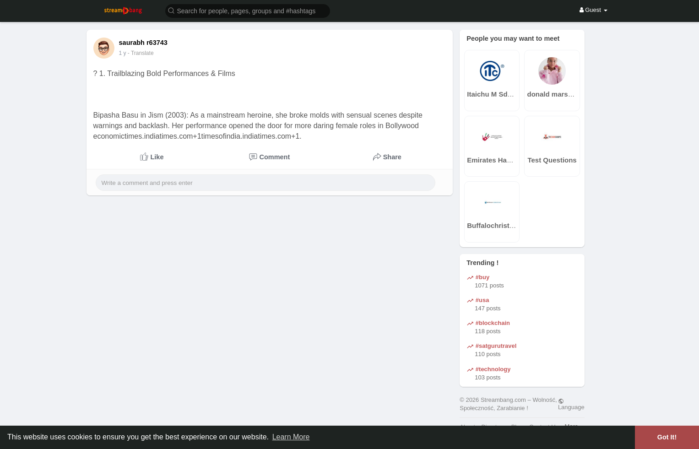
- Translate (145, 53)
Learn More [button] (291, 437)
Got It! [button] (667, 437)
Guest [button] (593, 9)
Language (571, 404)
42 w (124, 53)
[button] (247, 10)
